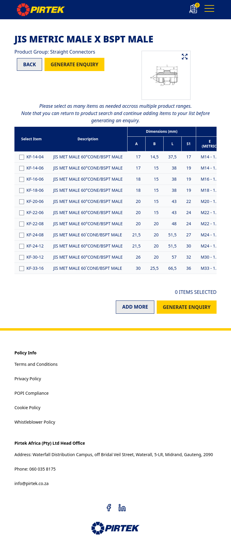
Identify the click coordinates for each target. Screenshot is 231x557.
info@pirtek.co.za (31, 483)
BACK (29, 64)
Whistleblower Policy (34, 422)
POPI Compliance (31, 393)
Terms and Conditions (35, 364)
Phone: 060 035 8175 (35, 469)
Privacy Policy (27, 378)
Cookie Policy (27, 407)
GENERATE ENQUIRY (74, 64)
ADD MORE (135, 306)
